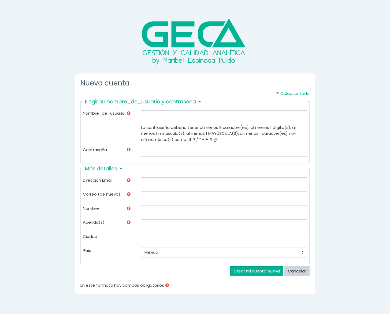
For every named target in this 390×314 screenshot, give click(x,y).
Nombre (91, 208)
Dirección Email (97, 180)
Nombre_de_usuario (104, 113)
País (87, 250)
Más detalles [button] (101, 168)
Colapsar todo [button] (295, 93)
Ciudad (90, 236)
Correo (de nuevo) (101, 194)
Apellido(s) (94, 222)
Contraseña (95, 149)
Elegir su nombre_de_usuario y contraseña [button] (140, 101)
